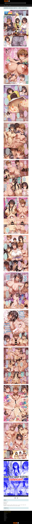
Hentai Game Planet (6, 513)
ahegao (9, 505)
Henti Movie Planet (6, 517)
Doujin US (5, 515)
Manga (10, 5)
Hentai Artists (5, 516)
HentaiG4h (5, 519)
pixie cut (11, 505)
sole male (16, 505)
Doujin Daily (5, 514)
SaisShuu (5, 520)
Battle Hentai (5, 518)
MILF (12, 505)
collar (7, 505)
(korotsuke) (19, 505)
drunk (14, 505)
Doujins (7, 5)
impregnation (5, 505)
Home (4, 5)
